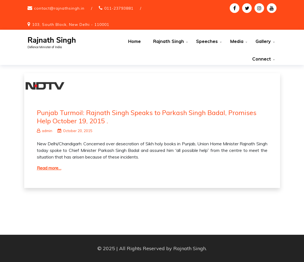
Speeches (207, 41)
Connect (261, 59)
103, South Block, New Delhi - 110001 (70, 24)
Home (134, 41)
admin (44, 131)
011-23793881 (118, 8)
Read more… (49, 168)
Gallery (263, 41)
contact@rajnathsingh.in (59, 8)
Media (236, 41)
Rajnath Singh (52, 40)
